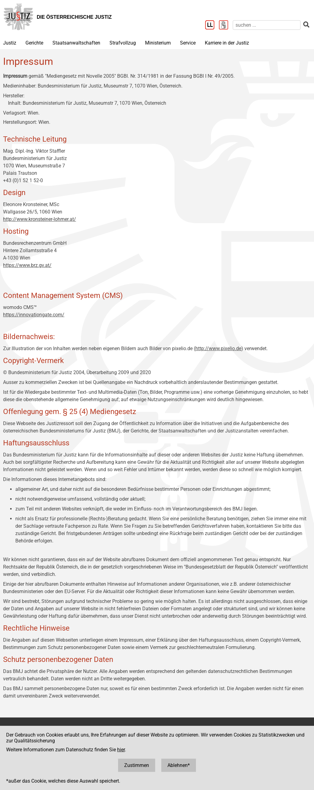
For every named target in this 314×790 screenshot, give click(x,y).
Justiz (9, 43)
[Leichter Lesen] (212, 25)
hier (121, 750)
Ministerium (158, 43)
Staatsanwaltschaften (76, 43)
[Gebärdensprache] (226, 25)
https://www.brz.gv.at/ (27, 265)
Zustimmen (136, 765)
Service (188, 43)
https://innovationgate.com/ (33, 315)
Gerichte (34, 43)
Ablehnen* (178, 765)
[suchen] (267, 25)
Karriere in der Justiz (227, 43)
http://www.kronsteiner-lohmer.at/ (39, 219)
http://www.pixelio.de (218, 348)
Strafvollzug (122, 43)
